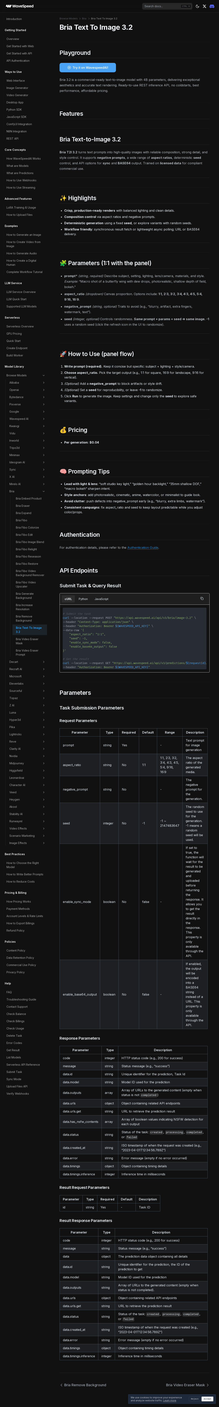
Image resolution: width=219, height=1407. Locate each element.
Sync (27, 469)
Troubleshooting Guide (21, 999)
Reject (195, 1398)
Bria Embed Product (29, 498)
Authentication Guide (142, 547)
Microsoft (27, 676)
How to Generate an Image (23, 234)
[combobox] (167, 6)
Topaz (27, 698)
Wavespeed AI (27, 419)
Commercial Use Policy (21, 965)
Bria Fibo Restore (27, 563)
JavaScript (101, 599)
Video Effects (27, 828)
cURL (68, 599)
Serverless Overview (20, 326)
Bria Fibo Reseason (28, 556)
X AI (27, 477)
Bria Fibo (21, 520)
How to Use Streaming (20, 187)
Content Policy (15, 950)
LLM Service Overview (21, 292)
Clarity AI (27, 749)
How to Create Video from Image (23, 244)
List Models (13, 1057)
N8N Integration (16, 131)
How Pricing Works (18, 901)
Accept (207, 1398)
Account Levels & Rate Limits (24, 916)
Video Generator (17, 95)
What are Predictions (19, 173)
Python (83, 599)
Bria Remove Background (24, 618)
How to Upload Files (19, 214)
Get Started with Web (20, 46)
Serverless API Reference (23, 1064)
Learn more (169, 1400)
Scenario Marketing (27, 836)
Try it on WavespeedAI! (90, 68)
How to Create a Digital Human (21, 262)
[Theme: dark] (197, 6)
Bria (27, 491)
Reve (27, 741)
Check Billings (15, 1021)
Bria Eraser (23, 505)
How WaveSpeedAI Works (23, 158)
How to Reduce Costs (20, 881)
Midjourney (27, 763)
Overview (12, 39)
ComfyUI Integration (19, 124)
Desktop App (15, 102)
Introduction (14, 19)
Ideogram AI (27, 462)
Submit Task (14, 1072)
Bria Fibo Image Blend (30, 542)
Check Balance (16, 1014)
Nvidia (27, 756)
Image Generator (17, 87)
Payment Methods (18, 908)
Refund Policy (15, 930)
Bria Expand (23, 513)
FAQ (9, 992)
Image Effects (27, 843)
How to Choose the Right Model (22, 865)
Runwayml (27, 821)
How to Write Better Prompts (24, 874)
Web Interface (15, 80)
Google (27, 411)
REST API (12, 138)
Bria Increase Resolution (24, 607)
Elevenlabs (27, 683)
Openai (27, 390)
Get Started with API (19, 53)
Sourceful (27, 691)
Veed (27, 792)
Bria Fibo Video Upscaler (26, 584)
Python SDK (14, 109)
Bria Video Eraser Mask (27, 641)
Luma (27, 712)
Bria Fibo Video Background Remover (30, 573)
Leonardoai (27, 778)
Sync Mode (13, 1079)
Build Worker (14, 355)
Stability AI (27, 814)
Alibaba (27, 382)
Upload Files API (16, 1086)
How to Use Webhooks (21, 180)
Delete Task (14, 1035)
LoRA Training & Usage (21, 207)
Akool (27, 807)
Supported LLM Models (21, 306)
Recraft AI (27, 669)
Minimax (27, 455)
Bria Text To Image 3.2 (29, 629)
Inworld (27, 440)
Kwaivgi (27, 426)
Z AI (27, 705)
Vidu (27, 433)
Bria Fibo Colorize (27, 527)
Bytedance (27, 397)
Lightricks (27, 734)
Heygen (27, 799)
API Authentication (18, 60)
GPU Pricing (14, 333)
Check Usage (15, 1028)
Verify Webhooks (17, 1093)
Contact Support (17, 1006)
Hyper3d (27, 720)
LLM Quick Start (16, 299)
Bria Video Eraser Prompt (27, 652)
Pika (27, 727)
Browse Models (25, 375)
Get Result (13, 1050)
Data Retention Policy (20, 957)
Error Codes (14, 1043)
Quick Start (13, 340)
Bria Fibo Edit (24, 534)
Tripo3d (27, 448)
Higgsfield (27, 770)
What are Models (17, 165)
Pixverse (27, 404)
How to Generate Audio (21, 253)
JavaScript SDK (16, 116)
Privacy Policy (15, 972)
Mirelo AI (27, 484)
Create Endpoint (16, 348)
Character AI (27, 785)
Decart (27, 662)
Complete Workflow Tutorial (24, 272)
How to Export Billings (20, 923)
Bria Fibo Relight (26, 549)
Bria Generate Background (25, 595)
